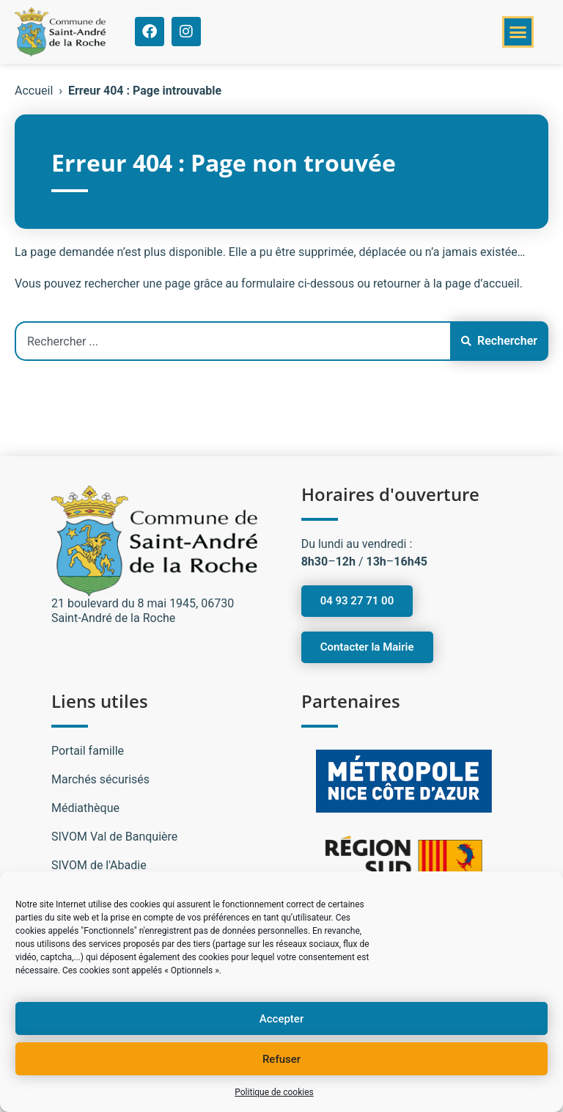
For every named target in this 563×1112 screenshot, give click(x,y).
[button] (518, 32)
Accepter (281, 1018)
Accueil (34, 91)
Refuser (281, 1059)
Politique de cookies (274, 1092)
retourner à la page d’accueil (446, 283)
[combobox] (232, 341)
